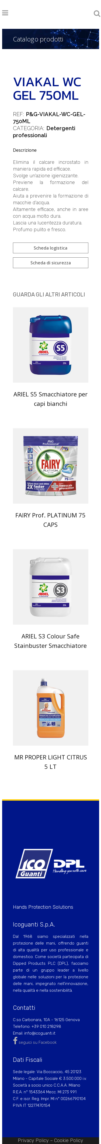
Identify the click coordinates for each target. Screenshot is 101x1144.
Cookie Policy (68, 1140)
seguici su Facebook (35, 1042)
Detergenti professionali (44, 132)
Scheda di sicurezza (50, 263)
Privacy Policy (33, 1140)
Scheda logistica (50, 248)
